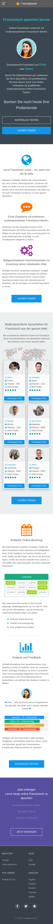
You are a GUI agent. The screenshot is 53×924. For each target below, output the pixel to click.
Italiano (32, 896)
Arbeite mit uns (8, 879)
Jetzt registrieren (9, 864)
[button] (4, 3)
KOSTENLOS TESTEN (26, 120)
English (32, 879)
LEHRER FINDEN (26, 130)
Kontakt (32, 864)
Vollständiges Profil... (14, 398)
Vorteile (5, 860)
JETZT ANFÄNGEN (26, 832)
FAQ (31, 860)
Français (32, 892)
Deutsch (32, 888)
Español (32, 884)
